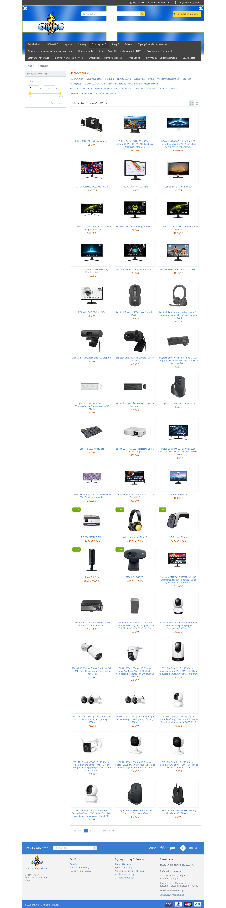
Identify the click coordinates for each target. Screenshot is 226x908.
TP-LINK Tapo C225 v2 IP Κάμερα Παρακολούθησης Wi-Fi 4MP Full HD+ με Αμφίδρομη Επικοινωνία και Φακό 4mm (178, 671)
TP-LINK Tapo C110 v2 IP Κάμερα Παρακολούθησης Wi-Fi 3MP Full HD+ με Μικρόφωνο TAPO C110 (178, 765)
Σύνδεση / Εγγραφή (124, 874)
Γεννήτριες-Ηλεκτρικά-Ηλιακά (161, 57)
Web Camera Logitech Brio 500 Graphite (91, 357)
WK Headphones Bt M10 (135, 537)
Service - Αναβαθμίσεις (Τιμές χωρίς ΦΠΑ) (120, 51)
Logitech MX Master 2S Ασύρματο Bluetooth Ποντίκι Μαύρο (135, 812)
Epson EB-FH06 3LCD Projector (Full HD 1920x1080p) (135, 450)
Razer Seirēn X (92, 577)
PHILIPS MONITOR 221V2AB (135, 186)
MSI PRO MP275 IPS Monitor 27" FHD (178, 269)
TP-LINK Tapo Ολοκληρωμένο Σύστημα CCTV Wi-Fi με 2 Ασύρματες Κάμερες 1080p (92, 719)
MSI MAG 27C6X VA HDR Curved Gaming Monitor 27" (178, 228)
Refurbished (34, 44)
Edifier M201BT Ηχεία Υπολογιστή (91, 141)
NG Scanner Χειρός (178, 537)
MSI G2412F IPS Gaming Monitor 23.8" (135, 269)
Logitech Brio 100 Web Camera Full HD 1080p (135, 359)
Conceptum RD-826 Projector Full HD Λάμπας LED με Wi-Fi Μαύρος (92, 624)
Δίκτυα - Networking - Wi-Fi (69, 57)
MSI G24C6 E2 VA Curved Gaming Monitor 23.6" (92, 271)
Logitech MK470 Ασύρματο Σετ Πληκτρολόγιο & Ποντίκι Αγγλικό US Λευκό (92, 406)
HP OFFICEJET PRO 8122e (92, 537)
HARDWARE (52, 44)
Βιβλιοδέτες (189, 57)
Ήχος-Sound (134, 57)
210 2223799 (188, 864)
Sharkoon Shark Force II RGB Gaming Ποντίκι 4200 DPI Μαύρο (178, 812)
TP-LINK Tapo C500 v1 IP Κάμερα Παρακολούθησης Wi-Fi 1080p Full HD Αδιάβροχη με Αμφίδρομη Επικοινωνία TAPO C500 (135, 672)
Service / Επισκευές (79, 867)
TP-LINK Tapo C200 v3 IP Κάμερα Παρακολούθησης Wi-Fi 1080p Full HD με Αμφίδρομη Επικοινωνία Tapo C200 (92, 813)
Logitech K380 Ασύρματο (92, 448)
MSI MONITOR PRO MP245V (91, 312)
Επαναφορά (57, 103)
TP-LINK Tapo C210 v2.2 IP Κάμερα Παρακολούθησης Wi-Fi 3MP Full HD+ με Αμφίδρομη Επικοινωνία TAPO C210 (178, 719)
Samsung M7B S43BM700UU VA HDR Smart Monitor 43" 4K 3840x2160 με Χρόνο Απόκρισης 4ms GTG (178, 580)
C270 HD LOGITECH (135, 577)
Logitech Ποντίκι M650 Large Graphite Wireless (135, 313)
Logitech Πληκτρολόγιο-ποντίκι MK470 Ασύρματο (135, 404)
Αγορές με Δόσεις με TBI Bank (129, 871)
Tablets (128, 44)
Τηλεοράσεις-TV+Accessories (152, 44)
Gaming (82, 44)
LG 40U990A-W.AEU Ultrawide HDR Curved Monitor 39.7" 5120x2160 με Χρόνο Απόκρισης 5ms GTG (178, 144)
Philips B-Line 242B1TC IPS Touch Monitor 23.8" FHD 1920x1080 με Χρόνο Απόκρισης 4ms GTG (135, 144)
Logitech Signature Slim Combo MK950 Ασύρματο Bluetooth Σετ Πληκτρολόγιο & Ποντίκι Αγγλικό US (178, 360)
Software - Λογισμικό (38, 57)
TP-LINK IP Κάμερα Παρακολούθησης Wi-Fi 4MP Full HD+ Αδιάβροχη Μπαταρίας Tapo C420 (92, 671)
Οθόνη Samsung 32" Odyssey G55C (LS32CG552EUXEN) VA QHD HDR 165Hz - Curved (178, 451)
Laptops (68, 44)
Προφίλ (141, 2)
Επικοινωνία (164, 2)
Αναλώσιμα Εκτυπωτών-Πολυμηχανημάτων (50, 51)
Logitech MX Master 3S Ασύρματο (178, 403)
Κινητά (115, 44)
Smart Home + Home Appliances (105, 57)
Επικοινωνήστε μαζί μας (172, 894)
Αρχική (132, 2)
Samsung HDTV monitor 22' (178, 186)
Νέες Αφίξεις (80, 103)
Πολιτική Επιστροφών (80, 871)
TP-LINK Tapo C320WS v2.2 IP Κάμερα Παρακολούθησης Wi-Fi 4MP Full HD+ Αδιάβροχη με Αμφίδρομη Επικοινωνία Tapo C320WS (92, 766)
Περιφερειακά (99, 44)
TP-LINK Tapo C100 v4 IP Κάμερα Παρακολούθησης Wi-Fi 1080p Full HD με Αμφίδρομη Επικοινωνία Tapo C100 (135, 765)
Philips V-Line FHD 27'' (178, 494)
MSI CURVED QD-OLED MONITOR (92, 186)
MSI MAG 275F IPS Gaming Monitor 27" (135, 226)
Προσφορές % (85, 51)
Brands (151, 2)
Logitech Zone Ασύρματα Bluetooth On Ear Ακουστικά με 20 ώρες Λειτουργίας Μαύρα (178, 315)
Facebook (188, 848)
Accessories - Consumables (160, 51)
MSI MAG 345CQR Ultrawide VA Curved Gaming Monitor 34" (92, 228)
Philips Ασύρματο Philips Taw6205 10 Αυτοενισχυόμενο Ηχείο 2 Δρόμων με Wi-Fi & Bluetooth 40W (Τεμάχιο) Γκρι (135, 625)
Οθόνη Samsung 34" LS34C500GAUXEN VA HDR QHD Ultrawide (92, 496)
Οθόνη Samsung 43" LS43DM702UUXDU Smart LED (135, 496)
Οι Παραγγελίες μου (124, 877)
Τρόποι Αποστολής (124, 867)
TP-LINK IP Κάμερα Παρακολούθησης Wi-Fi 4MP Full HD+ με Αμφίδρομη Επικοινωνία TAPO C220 (178, 625)
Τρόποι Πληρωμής (124, 864)
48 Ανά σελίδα (98, 103)
